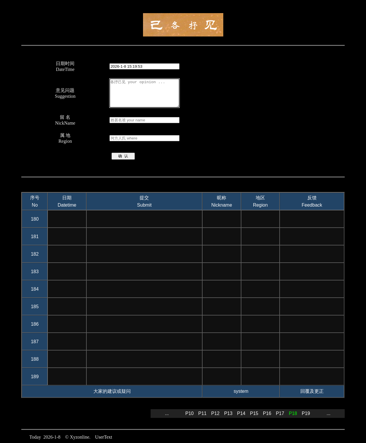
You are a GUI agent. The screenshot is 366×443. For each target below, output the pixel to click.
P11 (202, 413)
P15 (254, 413)
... (167, 413)
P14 (241, 413)
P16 (267, 413)
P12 (215, 413)
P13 (228, 413)
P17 (280, 413)
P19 (306, 413)
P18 (293, 413)
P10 (189, 413)
